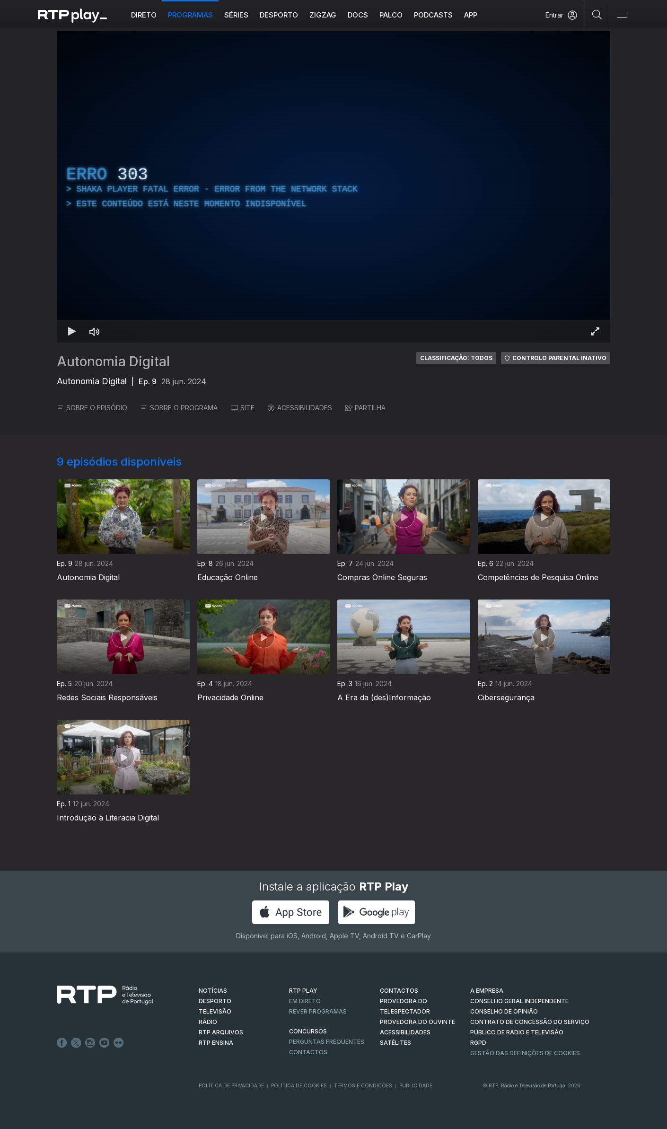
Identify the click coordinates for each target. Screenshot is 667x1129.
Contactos (308, 1052)
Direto (144, 14)
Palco (391, 14)
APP (470, 14)
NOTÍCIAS (213, 990)
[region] (333, 187)
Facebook (62, 1043)
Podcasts (433, 14)
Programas (190, 14)
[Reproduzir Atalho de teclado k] (72, 331)
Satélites (395, 1042)
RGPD (478, 1042)
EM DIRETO (305, 1001)
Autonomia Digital (113, 361)
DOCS (358, 14)
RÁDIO (208, 1021)
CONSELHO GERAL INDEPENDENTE (519, 1001)
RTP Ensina (216, 1042)
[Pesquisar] (597, 14)
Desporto (279, 14)
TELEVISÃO (215, 1011)
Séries (236, 14)
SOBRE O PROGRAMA (179, 408)
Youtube (104, 1043)
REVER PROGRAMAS (318, 1011)
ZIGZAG (322, 14)
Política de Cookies (299, 1085)
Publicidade (415, 1085)
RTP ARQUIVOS (221, 1032)
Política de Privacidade (231, 1085)
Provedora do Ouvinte (417, 1021)
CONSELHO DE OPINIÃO (504, 1011)
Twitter (76, 1043)
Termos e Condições (363, 1085)
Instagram (90, 1043)
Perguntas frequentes (326, 1041)
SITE (243, 408)
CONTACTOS (399, 990)
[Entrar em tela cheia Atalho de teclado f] (595, 331)
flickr (119, 1043)
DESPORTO (215, 1001)
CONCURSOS (308, 1031)
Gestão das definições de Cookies (525, 1053)
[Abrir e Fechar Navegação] (621, 15)
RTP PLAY (303, 990)
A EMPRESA (486, 990)
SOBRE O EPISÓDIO (92, 408)
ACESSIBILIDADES (300, 408)
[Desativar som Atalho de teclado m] (94, 331)
